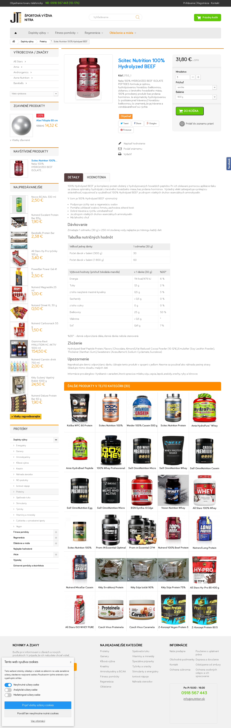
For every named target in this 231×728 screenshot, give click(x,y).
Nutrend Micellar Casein (79, 587)
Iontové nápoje (23, 486)
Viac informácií (38, 721)
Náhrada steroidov (24, 474)
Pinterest (126, 130)
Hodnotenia (96, 177)
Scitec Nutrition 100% (111, 425)
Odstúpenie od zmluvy (208, 664)
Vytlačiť (128, 154)
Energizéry (21, 445)
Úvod (15, 33)
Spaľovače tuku (23, 497)
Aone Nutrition (22, 77)
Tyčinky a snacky (141, 666)
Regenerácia (92, 33)
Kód (120, 75)
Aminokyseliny (23, 457)
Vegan (19, 526)
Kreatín (19, 469)
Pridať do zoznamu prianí (199, 124)
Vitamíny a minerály (25, 515)
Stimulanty (21, 503)
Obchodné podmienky (182, 659)
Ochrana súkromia (180, 669)
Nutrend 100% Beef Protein (173, 547)
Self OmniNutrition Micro (142, 468)
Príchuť (180, 82)
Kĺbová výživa (22, 463)
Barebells (19, 83)
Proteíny (20, 492)
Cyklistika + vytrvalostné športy (30, 521)
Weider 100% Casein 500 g (142, 425)
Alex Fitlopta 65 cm (47, 120)
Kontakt (215, 3)
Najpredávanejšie (28, 187)
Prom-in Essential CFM (142, 547)
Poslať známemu (133, 148)
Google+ (152, 123)
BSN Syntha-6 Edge (142, 508)
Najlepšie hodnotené (22, 549)
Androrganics (21, 72)
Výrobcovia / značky (31, 52)
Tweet (125, 123)
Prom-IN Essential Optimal (111, 547)
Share (137, 123)
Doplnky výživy (37, 33)
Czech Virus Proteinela (111, 627)
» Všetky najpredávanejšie (25, 416)
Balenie (180, 92)
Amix (17, 67)
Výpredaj (17, 560)
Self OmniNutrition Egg (79, 508)
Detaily (73, 177)
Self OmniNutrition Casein (204, 468)
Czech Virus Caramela (142, 627)
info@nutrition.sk (194, 699)
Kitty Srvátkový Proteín (110, 587)
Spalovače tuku (140, 651)
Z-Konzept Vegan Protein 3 (173, 627)
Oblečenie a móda (121, 33)
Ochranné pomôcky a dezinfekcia (28, 566)
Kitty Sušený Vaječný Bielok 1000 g (42, 381)
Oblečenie (105, 686)
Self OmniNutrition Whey (173, 468)
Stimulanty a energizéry (145, 671)
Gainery (19, 451)
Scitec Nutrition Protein (173, 425)
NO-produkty (22, 480)
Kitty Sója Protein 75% (173, 587)
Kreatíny (104, 666)
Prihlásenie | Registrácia (196, 3)
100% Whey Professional (111, 468)
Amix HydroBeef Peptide (79, 468)
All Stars (18, 61)
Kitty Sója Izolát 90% (142, 587)
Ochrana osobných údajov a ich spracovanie (206, 673)
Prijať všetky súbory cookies (38, 705)
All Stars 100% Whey (204, 508)
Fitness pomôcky (65, 33)
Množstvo (181, 71)
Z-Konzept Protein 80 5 (205, 627)
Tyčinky (19, 509)
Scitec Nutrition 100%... (44, 160)
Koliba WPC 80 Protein (79, 425)
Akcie (15, 554)
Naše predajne (177, 651)
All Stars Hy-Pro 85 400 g (204, 587)
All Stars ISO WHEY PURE (79, 627)
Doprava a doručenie (207, 659)
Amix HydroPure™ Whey (204, 425)
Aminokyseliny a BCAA (113, 671)
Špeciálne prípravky (143, 661)
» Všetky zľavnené (20, 140)
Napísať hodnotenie (134, 143)
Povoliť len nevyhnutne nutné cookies (38, 713)
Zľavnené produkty (29, 106)
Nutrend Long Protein (204, 548)
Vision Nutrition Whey (173, 508)
